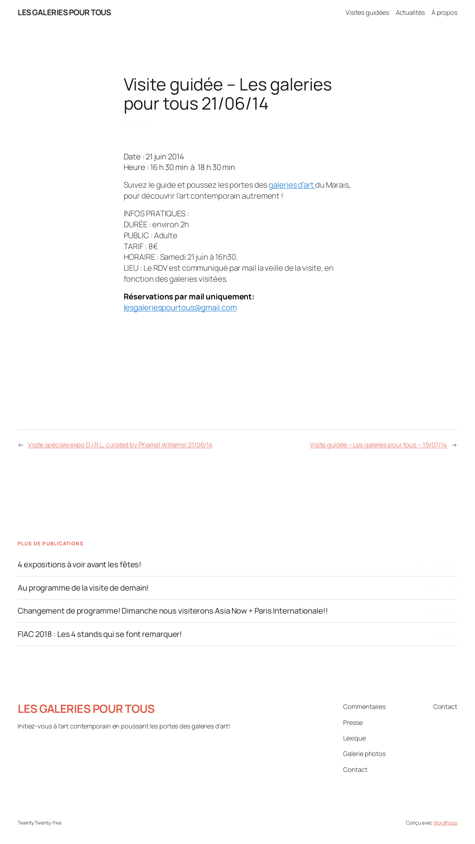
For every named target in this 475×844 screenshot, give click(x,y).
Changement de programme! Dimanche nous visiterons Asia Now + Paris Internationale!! (173, 610)
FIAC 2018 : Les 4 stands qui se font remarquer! (100, 634)
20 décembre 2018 (437, 564)
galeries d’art (292, 185)
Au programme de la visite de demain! (83, 588)
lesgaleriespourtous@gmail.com (180, 307)
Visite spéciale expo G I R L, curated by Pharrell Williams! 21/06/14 (120, 444)
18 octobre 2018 (440, 634)
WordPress (445, 822)
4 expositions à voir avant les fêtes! (79, 564)
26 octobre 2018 (440, 587)
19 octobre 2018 (440, 611)
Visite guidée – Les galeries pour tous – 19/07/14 (378, 444)
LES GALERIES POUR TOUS (64, 12)
